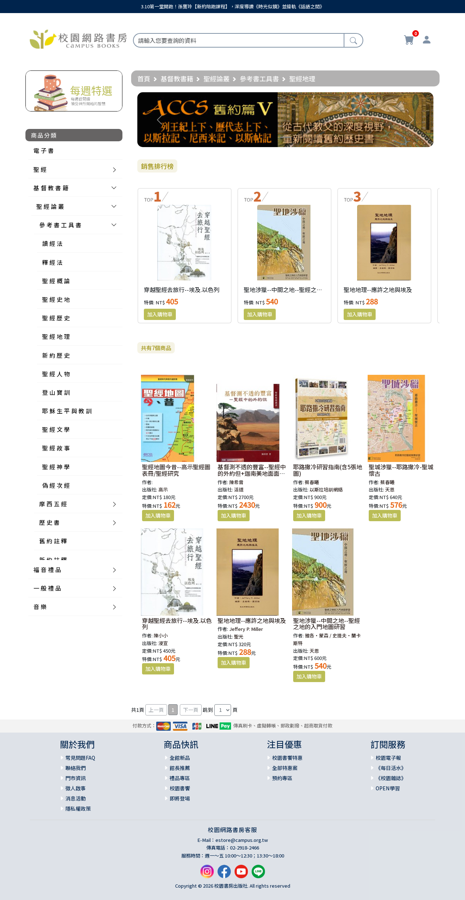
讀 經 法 (52, 243)
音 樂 (39, 606)
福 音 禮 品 (47, 569)
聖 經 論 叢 (50, 206)
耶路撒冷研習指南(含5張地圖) (327, 470)
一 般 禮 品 (47, 588)
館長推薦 (180, 767)
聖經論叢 (216, 78)
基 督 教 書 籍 (50, 187)
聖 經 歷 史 (56, 317)
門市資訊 (75, 778)
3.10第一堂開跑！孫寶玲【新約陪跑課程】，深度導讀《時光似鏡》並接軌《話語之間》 (232, 6)
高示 (163, 489)
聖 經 (39, 169)
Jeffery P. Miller (246, 628)
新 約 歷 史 (56, 355)
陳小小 (161, 635)
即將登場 (180, 798)
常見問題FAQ (80, 757)
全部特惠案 (285, 767)
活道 (238, 489)
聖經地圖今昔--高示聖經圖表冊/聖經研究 (176, 470)
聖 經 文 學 (56, 429)
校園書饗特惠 (287, 757)
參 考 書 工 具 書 (60, 224)
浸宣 (163, 643)
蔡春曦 (312, 482)
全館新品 (180, 757)
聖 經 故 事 (56, 447)
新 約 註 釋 (53, 559)
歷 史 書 (49, 522)
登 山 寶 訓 (56, 392)
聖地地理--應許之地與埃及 (378, 289)
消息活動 (75, 798)
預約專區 (282, 778)
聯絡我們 (75, 767)
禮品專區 (180, 778)
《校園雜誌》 (391, 778)
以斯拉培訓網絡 (326, 489)
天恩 (390, 489)
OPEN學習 (388, 788)
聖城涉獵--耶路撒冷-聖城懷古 (401, 470)
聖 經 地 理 (56, 336)
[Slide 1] (285, 137)
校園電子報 (388, 757)
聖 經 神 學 (56, 466)
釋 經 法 (52, 262)
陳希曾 (236, 482)
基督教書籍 (177, 78)
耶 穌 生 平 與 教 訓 (67, 410)
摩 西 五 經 (53, 503)
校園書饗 (180, 788)
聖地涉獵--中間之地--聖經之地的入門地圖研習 (303, 289)
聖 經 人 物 (56, 373)
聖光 (238, 636)
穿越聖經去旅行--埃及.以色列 (181, 289)
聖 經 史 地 (56, 299)
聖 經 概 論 (56, 280)
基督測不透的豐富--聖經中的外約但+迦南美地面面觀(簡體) (252, 473)
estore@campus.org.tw (241, 839)
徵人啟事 (75, 788)
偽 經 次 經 (56, 485)
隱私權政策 (78, 808)
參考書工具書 (259, 78)
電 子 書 (43, 150)
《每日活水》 (391, 767)
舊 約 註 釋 (53, 540)
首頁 (143, 78)
